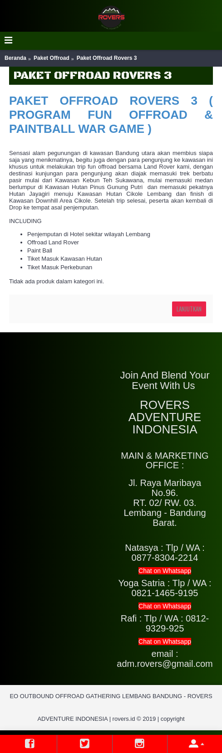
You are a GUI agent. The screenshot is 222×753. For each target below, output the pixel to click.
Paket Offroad (51, 58)
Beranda (15, 58)
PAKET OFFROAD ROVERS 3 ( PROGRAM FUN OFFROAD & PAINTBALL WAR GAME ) (111, 115)
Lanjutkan (189, 308)
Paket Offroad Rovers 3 (107, 58)
